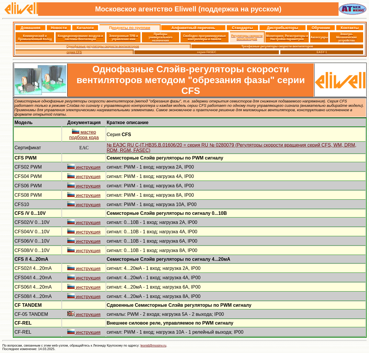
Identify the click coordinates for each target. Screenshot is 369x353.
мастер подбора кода (84, 135)
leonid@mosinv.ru (153, 345)
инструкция (83, 167)
